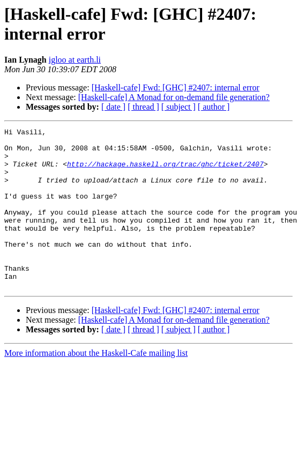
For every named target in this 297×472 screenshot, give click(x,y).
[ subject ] (178, 106)
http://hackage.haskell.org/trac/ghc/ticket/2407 (165, 172)
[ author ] (214, 106)
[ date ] (113, 106)
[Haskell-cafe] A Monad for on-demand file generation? (174, 97)
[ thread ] (143, 106)
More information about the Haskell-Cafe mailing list (96, 385)
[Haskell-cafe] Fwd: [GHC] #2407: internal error (175, 87)
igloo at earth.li (75, 59)
